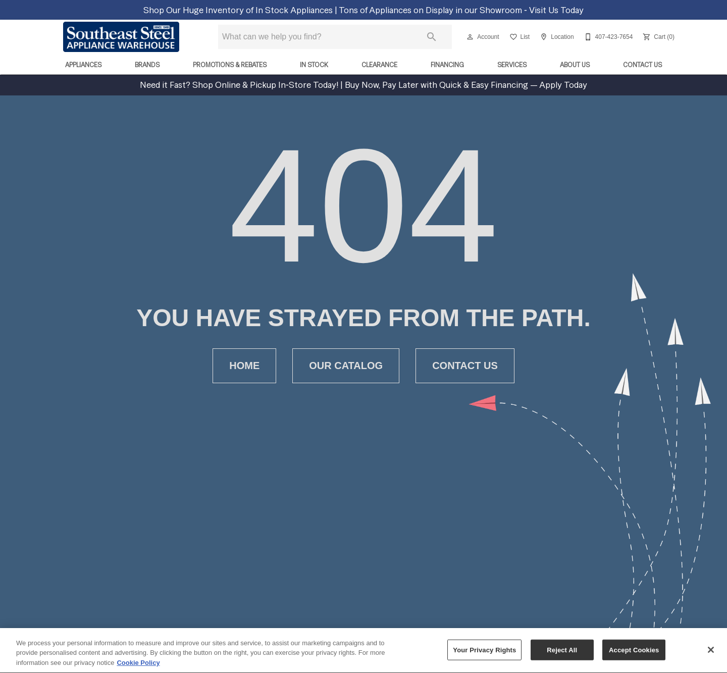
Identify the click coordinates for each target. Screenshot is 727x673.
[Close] (711, 654)
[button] (470, 37)
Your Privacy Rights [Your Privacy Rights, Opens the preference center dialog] (484, 654)
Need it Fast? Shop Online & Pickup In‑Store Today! (240, 84)
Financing (447, 65)
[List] (518, 37)
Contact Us (642, 65)
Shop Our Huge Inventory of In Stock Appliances (239, 10)
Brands (147, 65)
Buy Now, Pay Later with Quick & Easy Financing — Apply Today (465, 84)
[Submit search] (432, 37)
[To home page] (121, 37)
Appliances (83, 65)
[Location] (556, 37)
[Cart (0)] (657, 37)
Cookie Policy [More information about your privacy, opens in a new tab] (138, 667)
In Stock (314, 65)
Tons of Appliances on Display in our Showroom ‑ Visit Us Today (461, 10)
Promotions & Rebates (230, 65)
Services (512, 65)
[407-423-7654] (607, 37)
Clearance (379, 65)
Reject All (562, 654)
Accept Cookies (634, 654)
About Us (575, 65)
